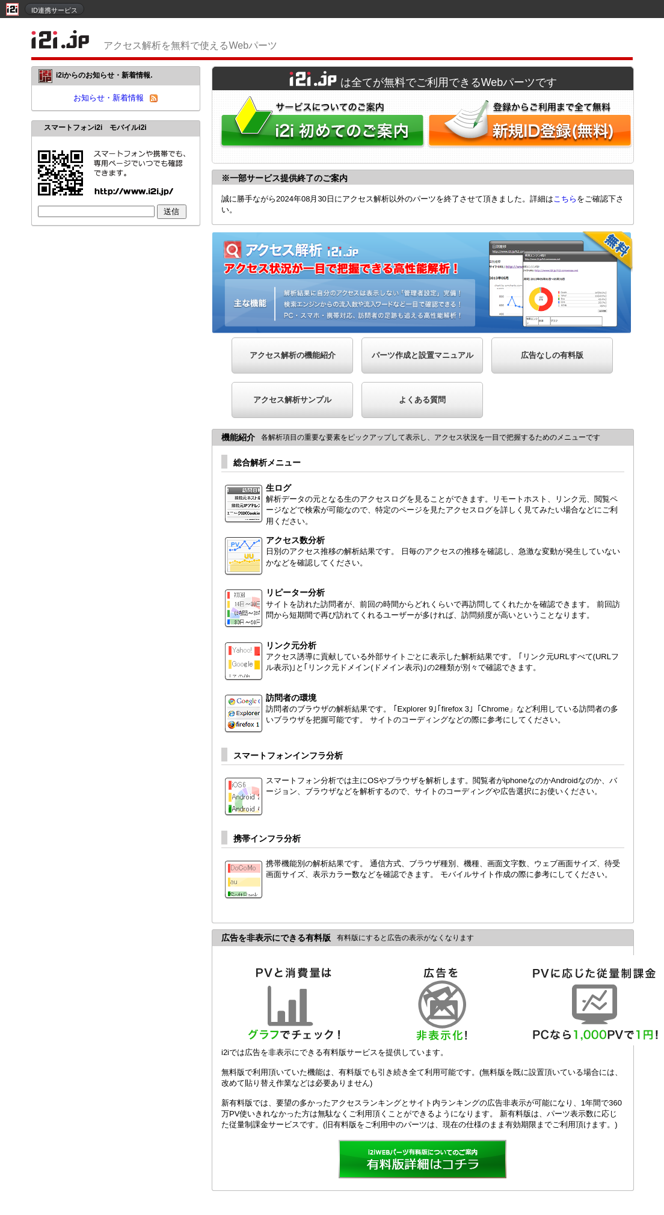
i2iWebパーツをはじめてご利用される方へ (319, 126)
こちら (565, 198)
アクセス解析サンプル (292, 399)
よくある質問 (422, 399)
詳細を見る (423, 1160)
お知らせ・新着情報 (108, 97)
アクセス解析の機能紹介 (293, 355)
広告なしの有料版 (552, 355)
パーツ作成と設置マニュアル (422, 355)
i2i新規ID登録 (532, 126)
